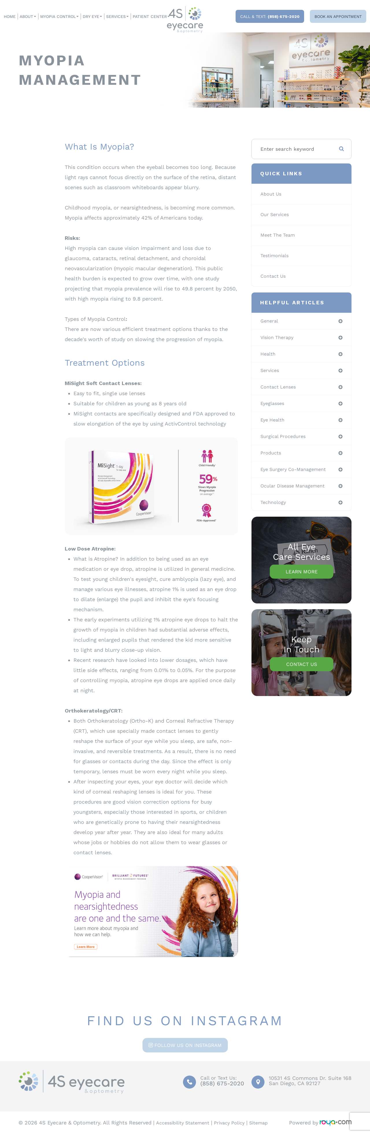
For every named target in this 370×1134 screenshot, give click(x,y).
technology (274, 508)
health (268, 355)
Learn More (302, 577)
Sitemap (270, 1123)
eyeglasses (273, 406)
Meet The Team (279, 235)
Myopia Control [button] (59, 16)
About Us (272, 194)
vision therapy (278, 338)
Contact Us (274, 276)
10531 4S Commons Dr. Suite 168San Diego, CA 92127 (310, 1080)
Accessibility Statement (186, 1123)
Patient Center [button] (151, 16)
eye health (273, 423)
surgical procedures (285, 440)
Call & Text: (269, 16)
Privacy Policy (238, 1123)
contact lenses (280, 389)
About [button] (28, 16)
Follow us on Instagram (188, 1045)
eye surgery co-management (296, 474)
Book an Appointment (338, 16)
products (271, 457)
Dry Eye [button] (92, 16)
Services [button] (117, 16)
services (270, 372)
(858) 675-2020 (219, 1084)
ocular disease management (296, 491)
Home (10, 16)
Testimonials (276, 256)
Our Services (276, 215)
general (270, 321)
